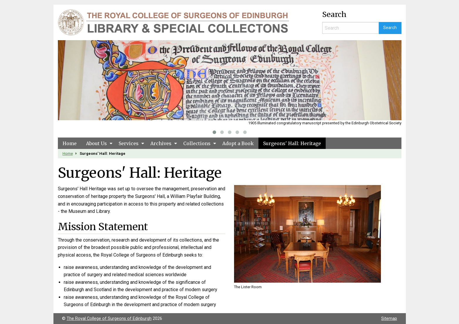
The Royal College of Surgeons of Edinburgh (109, 318)
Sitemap (389, 318)
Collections (197, 143)
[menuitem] (69, 143)
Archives (161, 143)
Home (70, 143)
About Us (96, 143)
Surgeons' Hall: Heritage (292, 143)
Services (129, 143)
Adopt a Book (238, 143)
